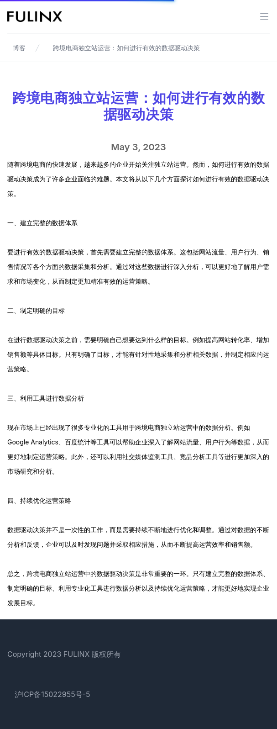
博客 (19, 48)
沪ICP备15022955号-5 (52, 694)
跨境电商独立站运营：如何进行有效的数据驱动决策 (126, 48)
